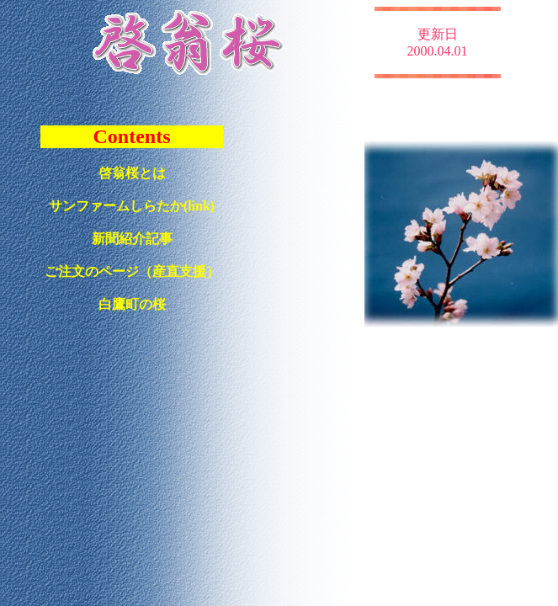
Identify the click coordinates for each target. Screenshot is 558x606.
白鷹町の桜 (132, 304)
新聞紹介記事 (132, 238)
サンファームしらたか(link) (132, 206)
